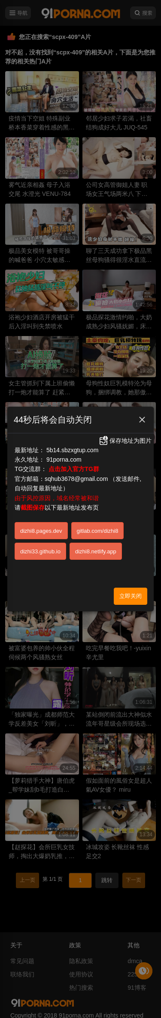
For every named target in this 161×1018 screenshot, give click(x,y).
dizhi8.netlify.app (95, 551)
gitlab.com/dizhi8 (97, 531)
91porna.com (64, 459)
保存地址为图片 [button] (125, 440)
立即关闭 (130, 596)
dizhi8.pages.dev (41, 531)
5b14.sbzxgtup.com (72, 450)
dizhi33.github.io (40, 551)
